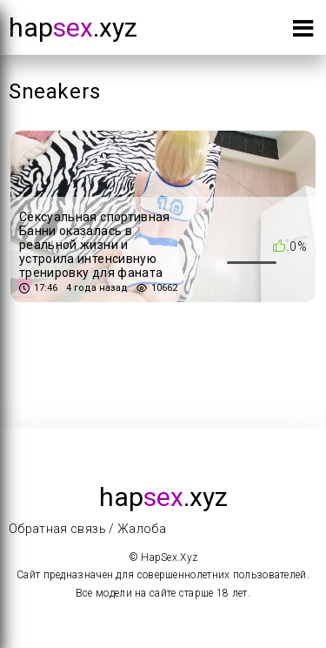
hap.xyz (73, 27)
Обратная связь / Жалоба (87, 529)
